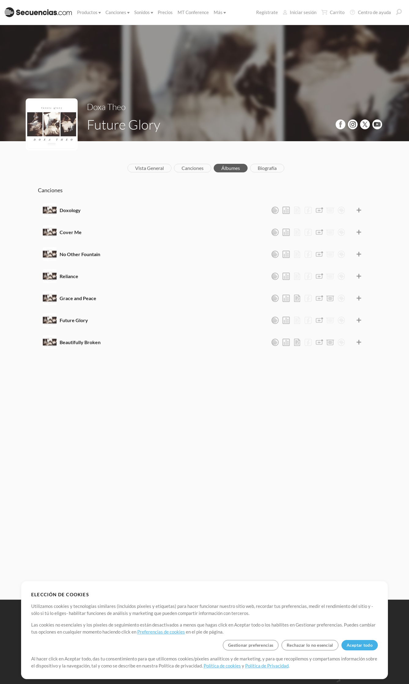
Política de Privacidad (267, 665)
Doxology (70, 210)
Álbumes (230, 168)
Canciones (117, 12)
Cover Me (71, 232)
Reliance (69, 276)
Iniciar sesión (299, 12)
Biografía (267, 168)
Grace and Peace (78, 298)
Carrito (333, 12)
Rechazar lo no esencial (310, 645)
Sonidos (143, 12)
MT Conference (193, 12)
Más (219, 12)
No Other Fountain (80, 254)
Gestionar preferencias (250, 645)
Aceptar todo (360, 645)
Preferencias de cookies (161, 631)
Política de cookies (222, 665)
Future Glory (74, 320)
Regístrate (267, 12)
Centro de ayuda (370, 12)
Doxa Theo (106, 106)
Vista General (149, 168)
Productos (88, 12)
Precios (165, 12)
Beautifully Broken (80, 342)
